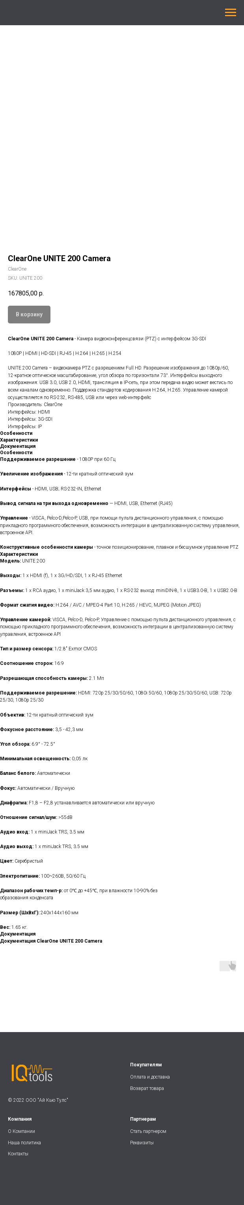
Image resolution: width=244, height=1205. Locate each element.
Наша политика (25, 1143)
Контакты (18, 1154)
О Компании (21, 1131)
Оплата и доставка (150, 1077)
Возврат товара (147, 1088)
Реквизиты (142, 1143)
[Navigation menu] (230, 13)
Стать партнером (148, 1131)
